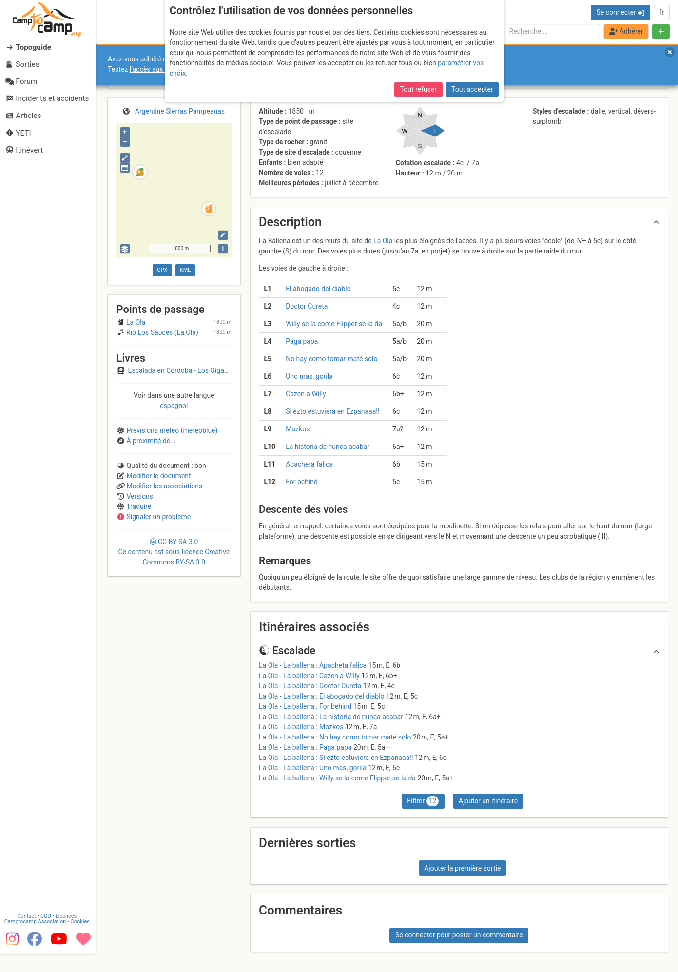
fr (661, 12)
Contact (28, 934)
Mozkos (298, 429)
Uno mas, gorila (309, 376)
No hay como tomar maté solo (331, 359)
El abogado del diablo (318, 288)
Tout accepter (472, 89)
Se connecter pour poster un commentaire (459, 935)
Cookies (81, 939)
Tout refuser (418, 89)
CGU (47, 934)
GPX (162, 270)
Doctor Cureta (307, 306)
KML (185, 270)
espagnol (174, 405)
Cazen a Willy (306, 394)
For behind (302, 482)
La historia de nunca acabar (327, 446)
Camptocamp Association (37, 939)
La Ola (382, 241)
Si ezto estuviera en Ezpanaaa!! (332, 411)
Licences (68, 934)
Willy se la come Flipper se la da (334, 324)
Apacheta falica (309, 464)
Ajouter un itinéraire (488, 801)
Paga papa (302, 341)
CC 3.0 (174, 552)
